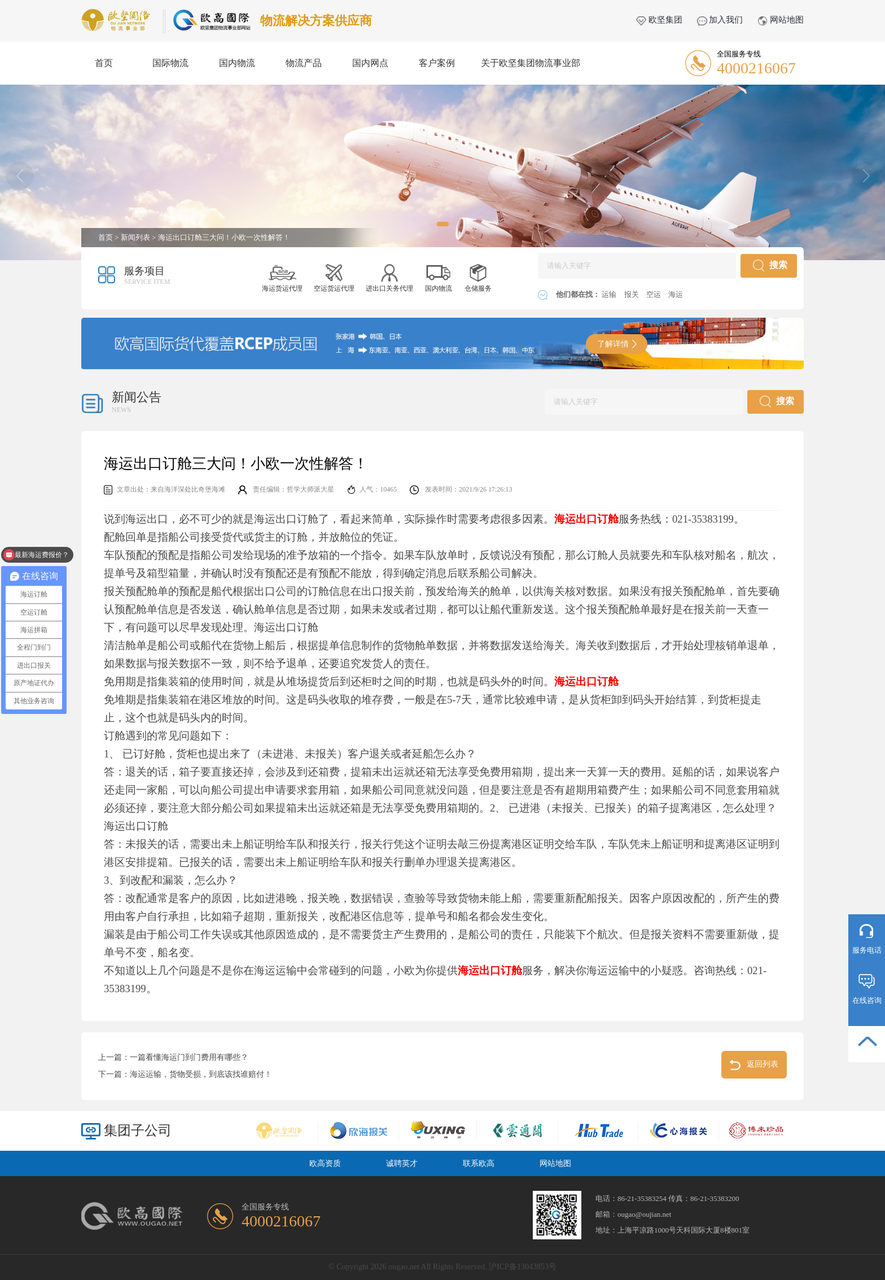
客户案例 (437, 63)
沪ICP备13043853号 (523, 1267)
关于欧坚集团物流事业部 (530, 63)
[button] (443, 224)
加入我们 (720, 19)
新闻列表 (135, 237)
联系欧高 (478, 1163)
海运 (675, 294)
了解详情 (617, 344)
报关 (632, 294)
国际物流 (170, 63)
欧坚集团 (659, 19)
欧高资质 (325, 1163)
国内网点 (370, 63)
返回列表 (754, 1065)
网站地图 (780, 19)
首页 (104, 63)
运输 (610, 294)
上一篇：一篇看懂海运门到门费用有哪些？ (173, 1057)
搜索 (770, 265)
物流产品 (304, 63)
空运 (654, 294)
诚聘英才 (402, 1163)
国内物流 (237, 63)
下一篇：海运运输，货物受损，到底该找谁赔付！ (185, 1074)
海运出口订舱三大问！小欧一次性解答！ (224, 237)
